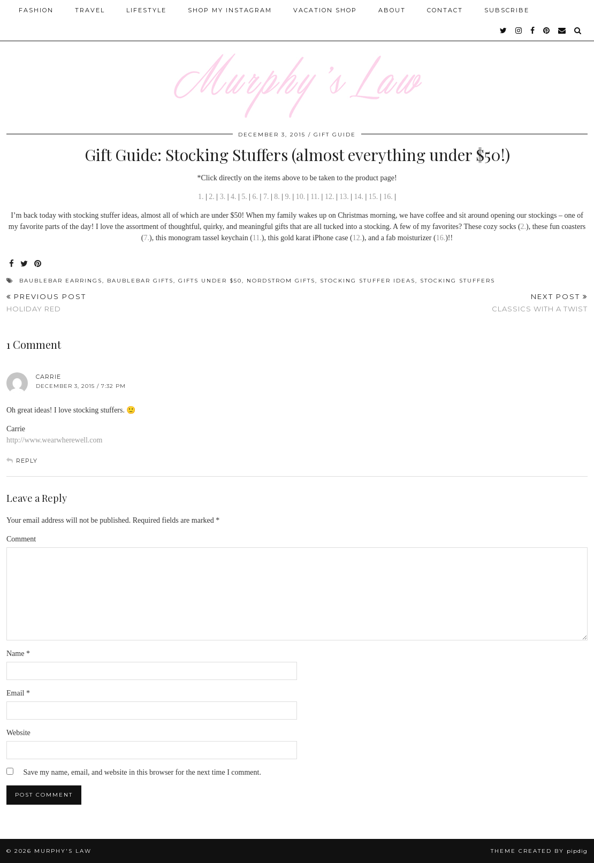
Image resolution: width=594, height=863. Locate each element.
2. (212, 197)
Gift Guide (335, 134)
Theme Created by (539, 850)
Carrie (48, 376)
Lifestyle (146, 10)
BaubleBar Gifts (140, 280)
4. (234, 197)
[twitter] (504, 30)
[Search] (578, 30)
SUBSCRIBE (506, 10)
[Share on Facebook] (12, 264)
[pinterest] (547, 30)
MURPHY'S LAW (63, 850)
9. (287, 197)
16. (388, 197)
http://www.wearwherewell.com (54, 440)
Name (18, 654)
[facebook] (533, 30)
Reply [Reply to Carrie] (26, 460)
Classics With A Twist (540, 302)
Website (18, 733)
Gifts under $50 (210, 280)
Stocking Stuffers (457, 280)
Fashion (36, 10)
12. (329, 197)
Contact (445, 10)
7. (266, 197)
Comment (21, 539)
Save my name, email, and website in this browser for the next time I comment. (142, 772)
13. (344, 197)
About (392, 10)
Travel (90, 10)
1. (201, 197)
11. (314, 197)
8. (277, 197)
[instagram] (519, 30)
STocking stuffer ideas (367, 280)
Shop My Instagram (230, 10)
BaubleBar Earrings (60, 280)
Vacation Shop (325, 10)
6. (255, 197)
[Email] (562, 30)
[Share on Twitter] (25, 264)
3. (223, 197)
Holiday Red (46, 302)
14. (359, 197)
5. (244, 197)
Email (18, 693)
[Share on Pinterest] (38, 264)
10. (301, 197)
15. (373, 197)
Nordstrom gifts (281, 280)
